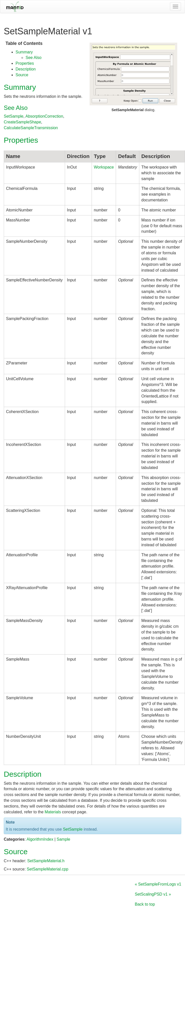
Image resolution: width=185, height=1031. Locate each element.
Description (26, 69)
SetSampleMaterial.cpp (47, 869)
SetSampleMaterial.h (46, 861)
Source (22, 75)
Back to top (145, 904)
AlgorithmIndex (40, 839)
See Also (33, 57)
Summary (24, 52)
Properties (25, 63)
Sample (63, 839)
